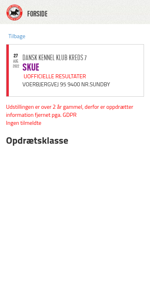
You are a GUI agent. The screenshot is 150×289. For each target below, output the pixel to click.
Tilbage (16, 36)
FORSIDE (37, 14)
